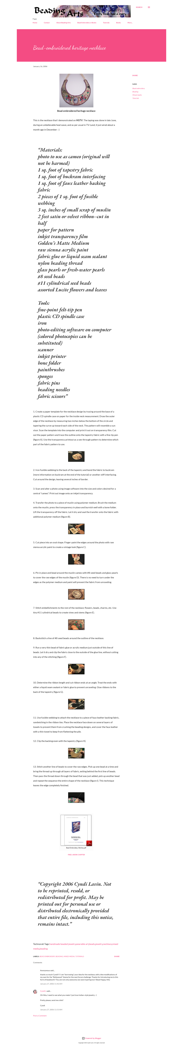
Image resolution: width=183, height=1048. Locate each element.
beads (92, 944)
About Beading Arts (63, 23)
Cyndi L (43, 991)
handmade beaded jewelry (62, 944)
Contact (47, 23)
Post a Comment (40, 1015)
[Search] (139, 7)
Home (35, 23)
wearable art (82, 944)
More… (130, 23)
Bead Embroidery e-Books (86, 23)
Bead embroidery (138, 88)
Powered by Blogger (91, 1038)
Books (118, 23)
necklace (107, 944)
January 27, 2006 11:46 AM (51, 984)
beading (44, 948)
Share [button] (135, 75)
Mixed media (137, 95)
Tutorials (106, 23)
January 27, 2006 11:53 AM (51, 1009)
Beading (135, 92)
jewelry (99, 944)
